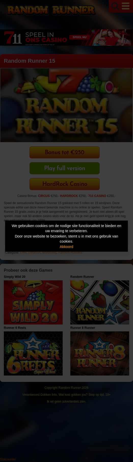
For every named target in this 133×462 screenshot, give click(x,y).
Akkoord (66, 246)
